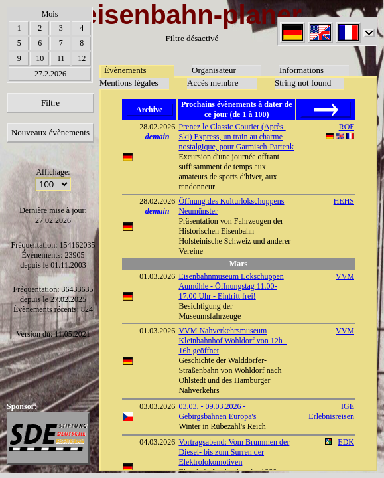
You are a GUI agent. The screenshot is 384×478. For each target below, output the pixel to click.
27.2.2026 (50, 73)
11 (61, 58)
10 (40, 58)
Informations (301, 70)
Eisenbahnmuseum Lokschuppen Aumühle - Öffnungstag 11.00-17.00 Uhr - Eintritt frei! (230, 286)
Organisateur (214, 70)
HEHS (344, 201)
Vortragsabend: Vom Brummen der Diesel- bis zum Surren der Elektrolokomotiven (233, 452)
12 (82, 58)
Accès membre (213, 83)
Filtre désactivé (192, 38)
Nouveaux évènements (50, 132)
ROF (346, 126)
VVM (345, 276)
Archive (149, 109)
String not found (303, 83)
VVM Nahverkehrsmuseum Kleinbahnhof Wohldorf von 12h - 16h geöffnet (232, 340)
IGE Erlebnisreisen (331, 411)
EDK (346, 442)
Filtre (50, 103)
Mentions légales (128, 83)
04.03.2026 (157, 442)
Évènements (125, 70)
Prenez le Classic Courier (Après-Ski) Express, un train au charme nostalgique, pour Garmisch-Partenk (236, 136)
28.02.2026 (157, 126)
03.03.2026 (157, 406)
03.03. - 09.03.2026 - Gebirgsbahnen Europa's (217, 411)
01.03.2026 (157, 276)
